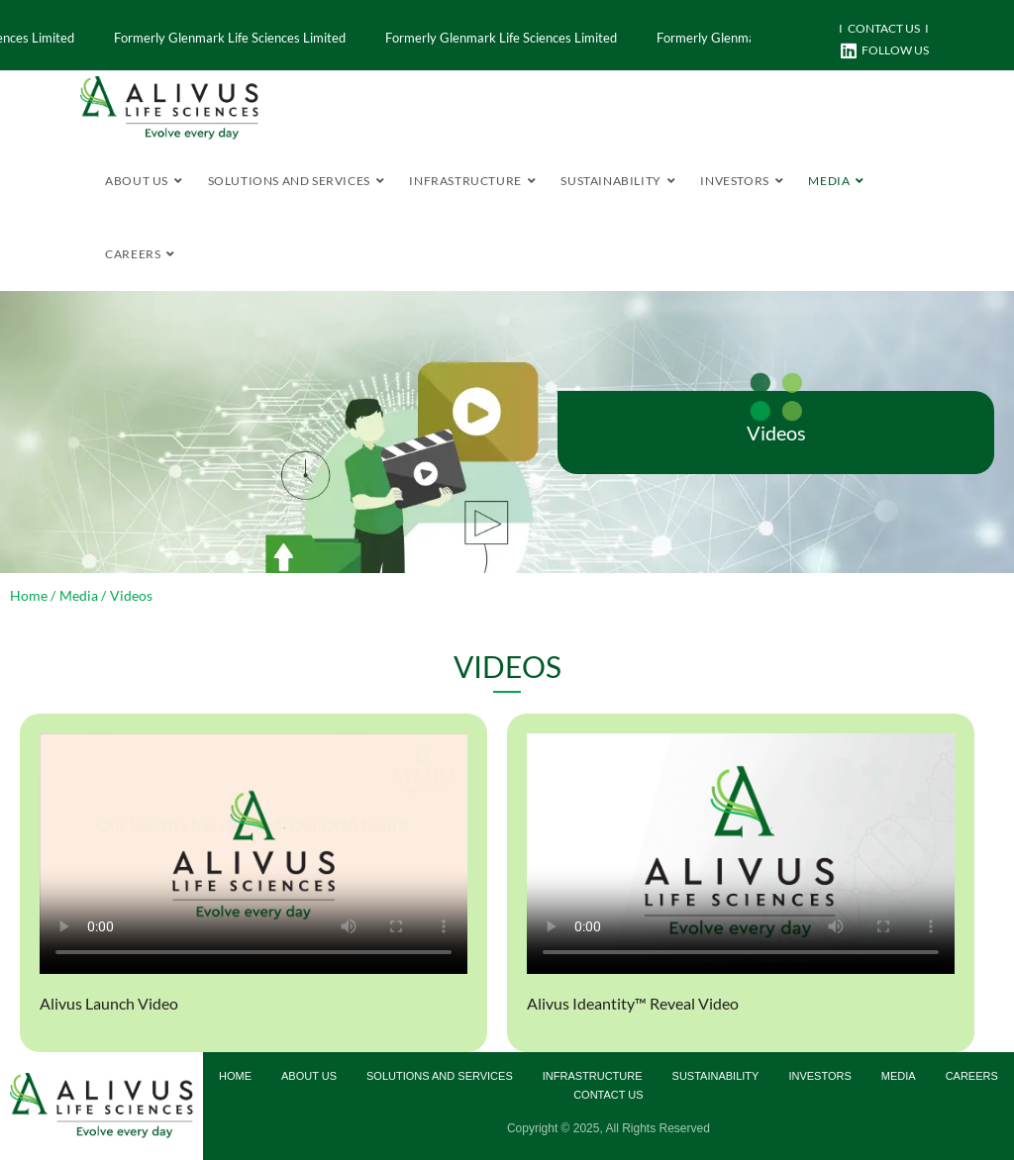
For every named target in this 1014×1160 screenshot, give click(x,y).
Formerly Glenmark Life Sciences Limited (486, 38)
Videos (776, 432)
